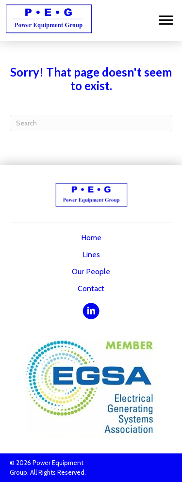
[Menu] (166, 20)
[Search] (91, 123)
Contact (91, 288)
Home (91, 237)
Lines (91, 254)
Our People (91, 271)
